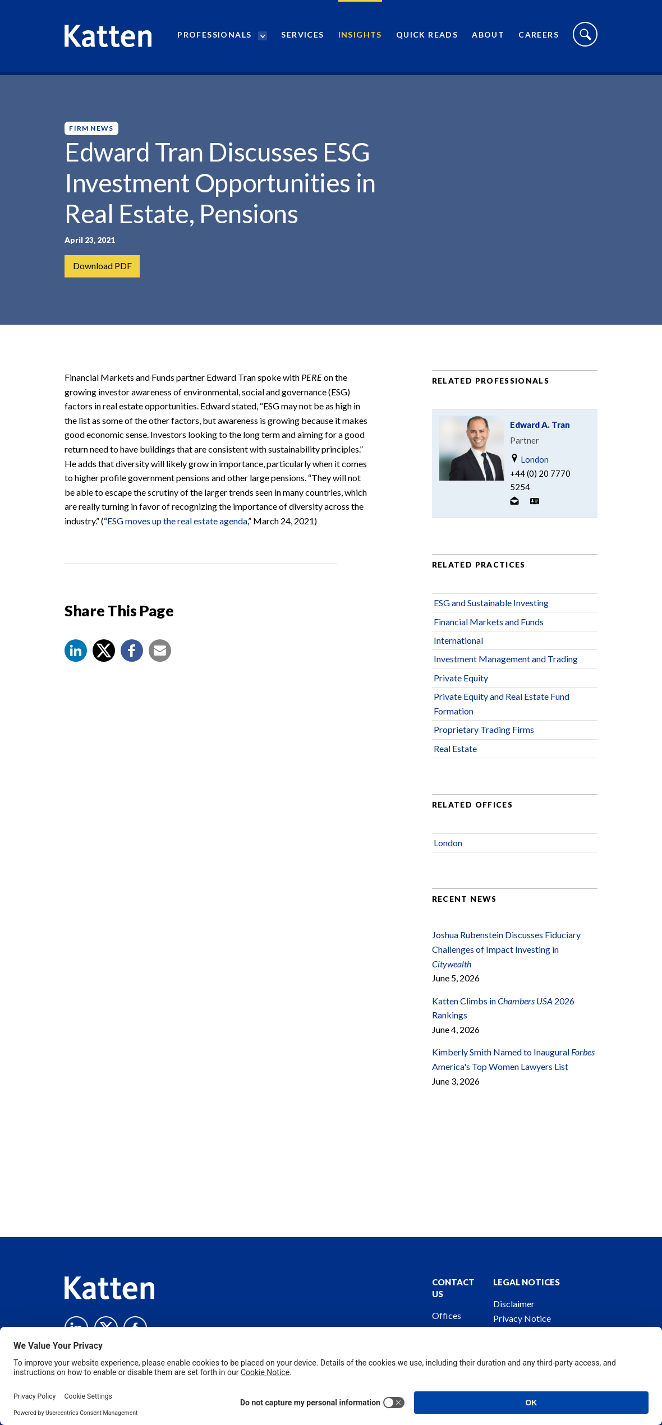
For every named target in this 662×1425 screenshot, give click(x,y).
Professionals (214, 36)
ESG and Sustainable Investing (491, 608)
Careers (538, 36)
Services (302, 36)
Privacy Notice (522, 1318)
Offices (446, 1315)
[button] (76, 657)
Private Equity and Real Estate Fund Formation (501, 709)
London (529, 465)
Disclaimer (514, 1303)
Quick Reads (427, 36)
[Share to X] (104, 657)
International (458, 646)
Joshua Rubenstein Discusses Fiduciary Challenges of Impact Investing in (506, 955)
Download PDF (102, 266)
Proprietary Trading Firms (484, 736)
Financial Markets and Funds (489, 627)
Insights (360, 36)
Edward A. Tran (540, 431)
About (488, 36)
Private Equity (461, 684)
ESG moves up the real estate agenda (177, 527)
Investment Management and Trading (506, 665)
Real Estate (455, 754)
